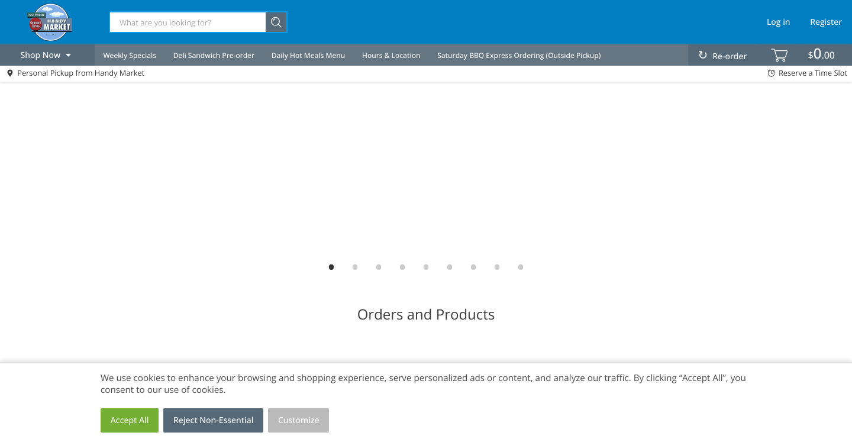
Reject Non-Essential (213, 420)
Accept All (130, 420)
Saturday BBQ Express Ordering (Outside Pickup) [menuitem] (519, 55)
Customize (299, 420)
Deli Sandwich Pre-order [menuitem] (213, 55)
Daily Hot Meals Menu (309, 55)
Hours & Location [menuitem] (391, 55)
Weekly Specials (129, 55)
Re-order (729, 56)
